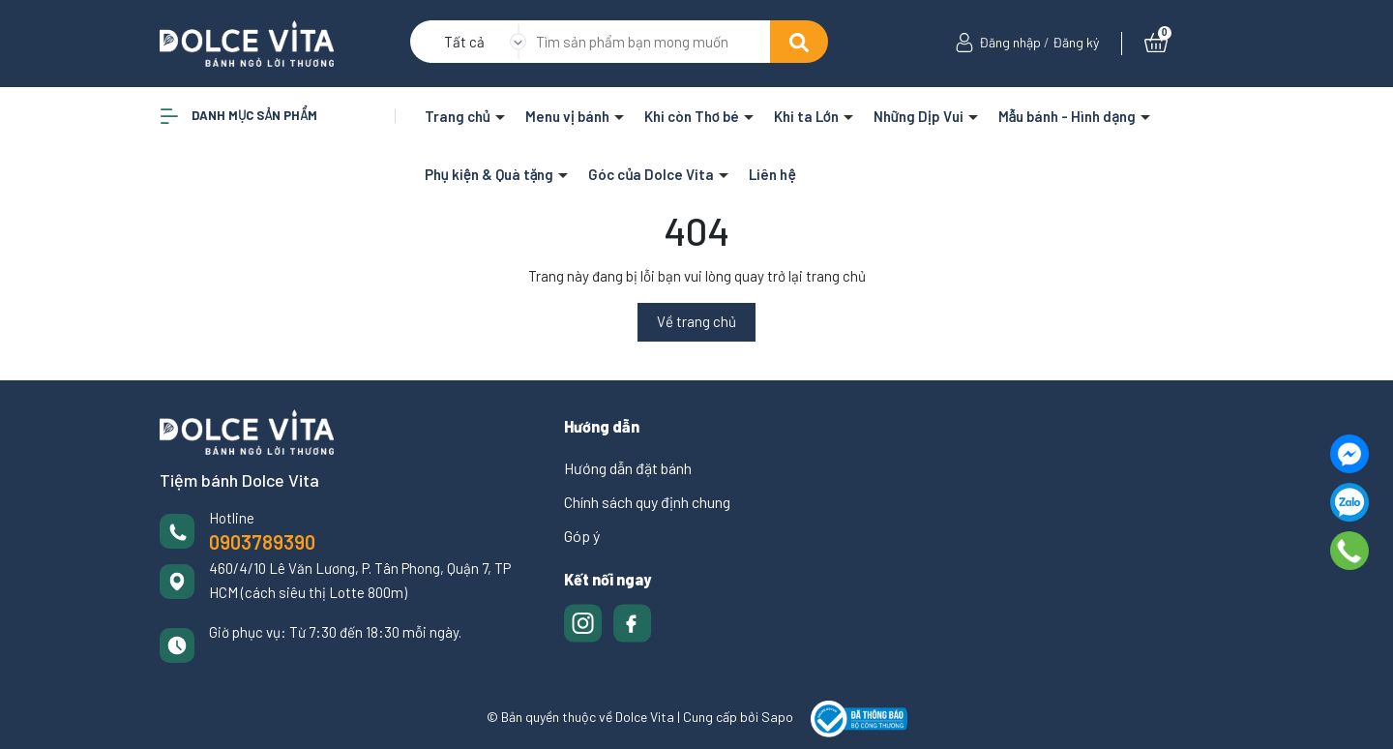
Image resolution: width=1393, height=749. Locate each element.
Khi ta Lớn (808, 116)
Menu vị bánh (568, 116)
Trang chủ (459, 116)
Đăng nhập (1010, 42)
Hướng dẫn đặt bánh (628, 468)
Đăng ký (1075, 42)
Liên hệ (772, 174)
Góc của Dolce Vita (652, 174)
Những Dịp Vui (920, 116)
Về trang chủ (696, 321)
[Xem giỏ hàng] (1156, 42)
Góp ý (582, 535)
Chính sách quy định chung (647, 502)
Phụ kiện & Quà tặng (491, 174)
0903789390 (262, 542)
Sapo (777, 716)
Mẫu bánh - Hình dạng (1068, 116)
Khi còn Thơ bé (693, 116)
